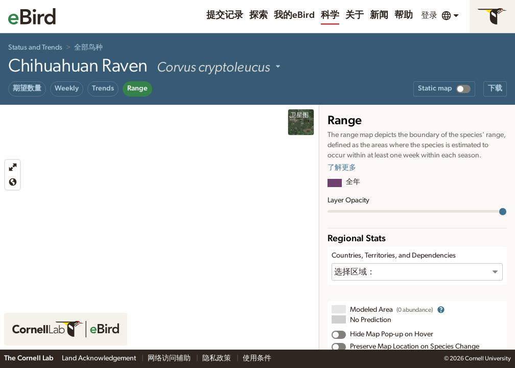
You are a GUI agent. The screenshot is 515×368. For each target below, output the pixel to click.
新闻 (379, 15)
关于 (354, 15)
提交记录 (224, 15)
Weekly (67, 88)
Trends (103, 88)
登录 (429, 15)
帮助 (403, 15)
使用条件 (257, 358)
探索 (258, 15)
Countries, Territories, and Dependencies (394, 255)
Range (137, 88)
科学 (330, 15)
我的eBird (294, 15)
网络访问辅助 (170, 358)
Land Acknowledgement (99, 358)
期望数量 (27, 88)
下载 (495, 88)
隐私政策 (217, 358)
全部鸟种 (88, 47)
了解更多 (341, 167)
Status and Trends (35, 47)
